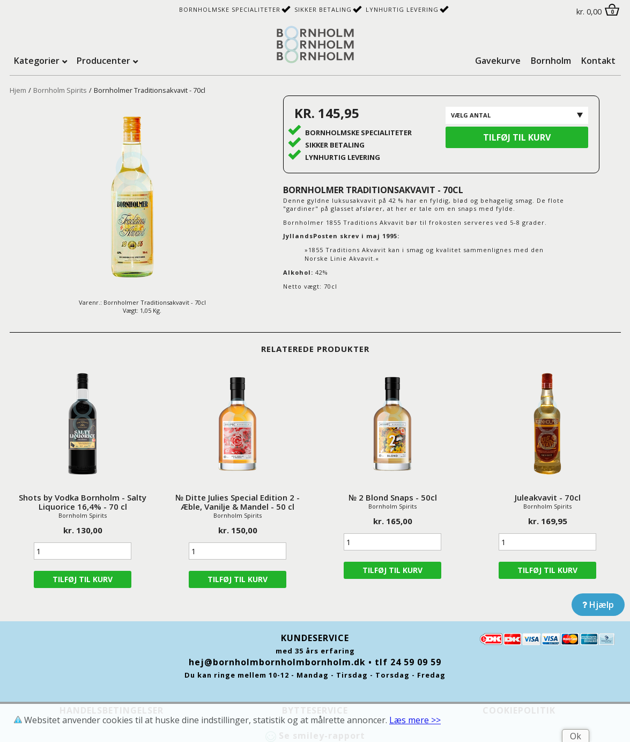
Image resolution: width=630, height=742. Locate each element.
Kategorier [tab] (37, 61)
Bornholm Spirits (60, 90)
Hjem (18, 90)
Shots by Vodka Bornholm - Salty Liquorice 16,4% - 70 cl (82, 502)
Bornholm (551, 61)
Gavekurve (498, 61)
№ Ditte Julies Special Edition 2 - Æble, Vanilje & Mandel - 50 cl (237, 502)
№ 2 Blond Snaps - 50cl (393, 497)
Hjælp (598, 605)
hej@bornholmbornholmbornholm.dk (277, 662)
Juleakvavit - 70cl (548, 497)
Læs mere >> (415, 720)
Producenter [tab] (103, 61)
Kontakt (598, 61)
